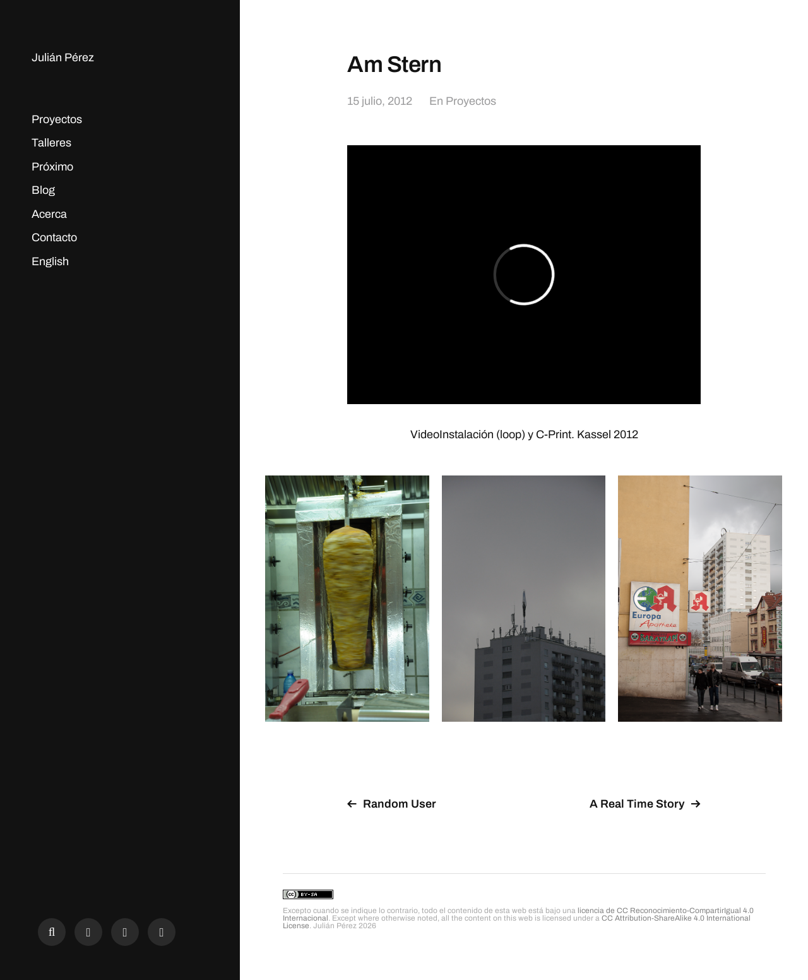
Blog (43, 190)
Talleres (51, 142)
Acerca (49, 214)
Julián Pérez (63, 57)
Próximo (52, 166)
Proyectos (57, 119)
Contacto (54, 237)
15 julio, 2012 (379, 101)
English (50, 261)
